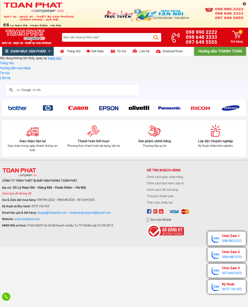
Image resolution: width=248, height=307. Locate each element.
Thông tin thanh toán (160, 196)
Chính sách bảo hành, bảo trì (165, 183)
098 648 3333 (201, 37)
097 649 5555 (201, 42)
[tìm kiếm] (72, 90)
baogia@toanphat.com (52, 212)
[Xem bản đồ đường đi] (16, 193)
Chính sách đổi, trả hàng (162, 189)
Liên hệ (5, 78)
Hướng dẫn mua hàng (15, 68)
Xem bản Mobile (160, 219)
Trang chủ (7, 63)
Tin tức (5, 73)
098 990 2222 (201, 32)
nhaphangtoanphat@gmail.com (90, 212)
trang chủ (54, 58)
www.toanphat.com (27, 219)
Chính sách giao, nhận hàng (165, 177)
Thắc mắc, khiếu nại (160, 202)
